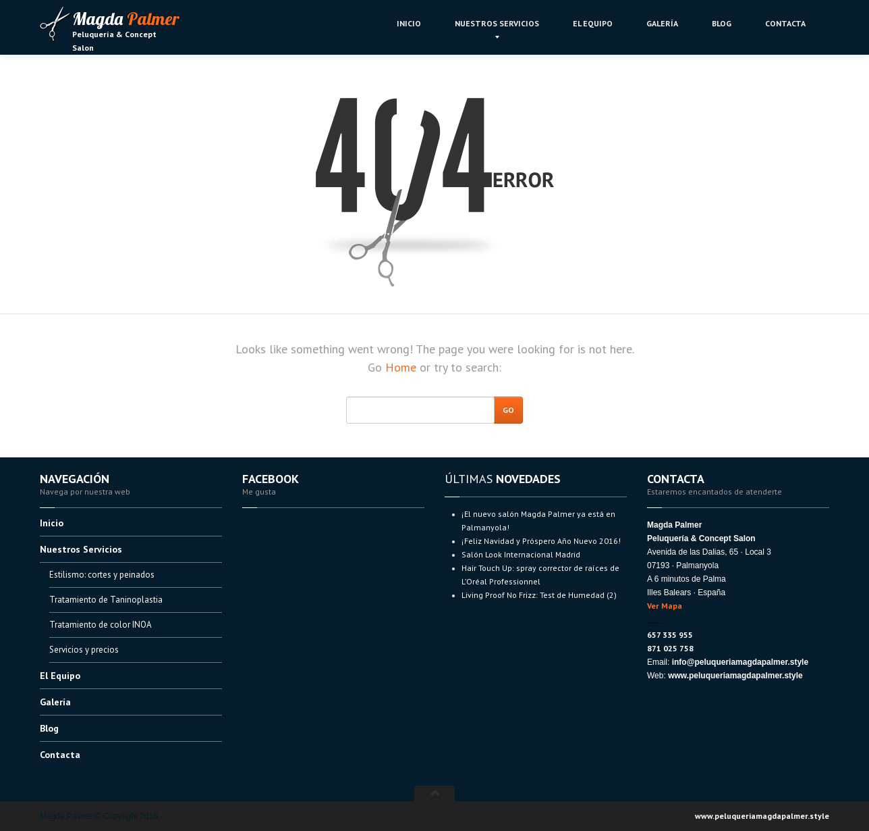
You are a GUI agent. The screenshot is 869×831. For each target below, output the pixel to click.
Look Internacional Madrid (520, 554)
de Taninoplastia (106, 599)
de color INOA (100, 624)
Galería (662, 23)
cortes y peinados (102, 574)
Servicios (497, 23)
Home (400, 367)
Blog (721, 23)
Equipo (593, 23)
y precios (84, 649)
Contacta (785, 23)
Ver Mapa (664, 606)
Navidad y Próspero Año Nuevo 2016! (541, 541)
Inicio (409, 23)
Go (508, 410)
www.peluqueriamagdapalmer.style (762, 816)
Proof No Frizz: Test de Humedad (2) (539, 595)
